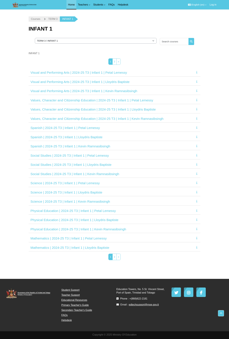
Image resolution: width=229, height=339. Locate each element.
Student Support (70, 290)
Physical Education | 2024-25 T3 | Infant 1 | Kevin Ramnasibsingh (78, 229)
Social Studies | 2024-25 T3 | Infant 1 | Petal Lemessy (69, 155)
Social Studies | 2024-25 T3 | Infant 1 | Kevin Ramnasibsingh (74, 174)
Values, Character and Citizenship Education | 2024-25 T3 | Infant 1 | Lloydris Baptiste (93, 109)
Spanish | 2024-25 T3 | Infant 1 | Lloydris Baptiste (66, 137)
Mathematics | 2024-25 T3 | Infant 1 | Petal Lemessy (68, 238)
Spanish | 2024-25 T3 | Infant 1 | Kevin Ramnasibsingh (70, 146)
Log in (213, 4)
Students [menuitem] (98, 4)
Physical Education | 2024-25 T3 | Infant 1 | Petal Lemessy (73, 211)
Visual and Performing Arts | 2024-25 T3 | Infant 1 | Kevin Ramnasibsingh (83, 91)
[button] (197, 4)
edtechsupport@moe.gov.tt (144, 304)
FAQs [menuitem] (111, 4)
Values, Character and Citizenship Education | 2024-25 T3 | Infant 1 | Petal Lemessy (91, 100)
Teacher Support (70, 295)
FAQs (64, 315)
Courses (35, 19)
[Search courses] (174, 41)
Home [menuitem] (71, 4)
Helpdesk (66, 320)
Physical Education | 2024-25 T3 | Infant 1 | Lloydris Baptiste (74, 220)
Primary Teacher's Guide (75, 305)
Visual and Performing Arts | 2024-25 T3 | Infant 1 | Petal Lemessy (78, 72)
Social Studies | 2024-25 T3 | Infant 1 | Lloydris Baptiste (71, 164)
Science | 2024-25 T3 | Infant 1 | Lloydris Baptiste (66, 192)
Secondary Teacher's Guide (76, 310)
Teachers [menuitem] (83, 4)
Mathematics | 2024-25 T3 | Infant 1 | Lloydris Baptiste (69, 247)
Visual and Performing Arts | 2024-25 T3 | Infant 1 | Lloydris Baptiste (80, 82)
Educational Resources (74, 300)
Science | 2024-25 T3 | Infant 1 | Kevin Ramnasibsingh (70, 201)
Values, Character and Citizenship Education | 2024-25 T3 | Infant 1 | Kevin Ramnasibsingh (97, 118)
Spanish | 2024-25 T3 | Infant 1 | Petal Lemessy (65, 128)
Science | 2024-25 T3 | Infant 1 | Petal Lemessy (65, 183)
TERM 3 (53, 19)
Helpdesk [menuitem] (123, 4)
